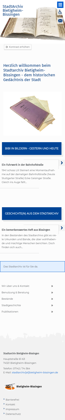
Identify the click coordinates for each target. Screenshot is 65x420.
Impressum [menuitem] (12, 409)
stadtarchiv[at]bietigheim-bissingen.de (35, 372)
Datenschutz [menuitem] (13, 414)
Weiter (62, 163)
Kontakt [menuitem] (10, 404)
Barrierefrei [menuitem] (12, 399)
